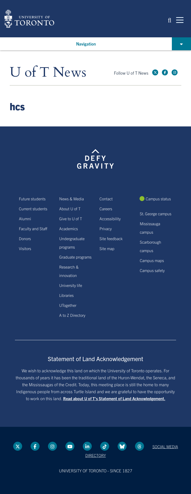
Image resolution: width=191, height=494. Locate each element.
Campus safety (152, 270)
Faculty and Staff (33, 228)
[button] (169, 20)
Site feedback (111, 238)
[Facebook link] (165, 72)
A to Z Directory (72, 315)
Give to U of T (70, 218)
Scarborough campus (150, 246)
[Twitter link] (155, 72)
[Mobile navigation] (180, 19)
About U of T (70, 208)
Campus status (158, 198)
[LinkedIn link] (87, 446)
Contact (106, 198)
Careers (105, 208)
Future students (32, 198)
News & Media (71, 198)
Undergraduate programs (72, 242)
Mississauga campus (150, 227)
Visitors (25, 248)
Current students (33, 208)
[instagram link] (175, 72)
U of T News (48, 72)
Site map (106, 248)
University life (70, 285)
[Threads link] (139, 446)
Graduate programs (75, 256)
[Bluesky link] (122, 446)
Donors (25, 238)
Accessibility (110, 218)
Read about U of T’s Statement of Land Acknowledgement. (114, 398)
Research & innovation (69, 271)
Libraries (66, 295)
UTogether (67, 305)
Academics (68, 228)
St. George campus (155, 213)
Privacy (105, 228)
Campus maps (152, 260)
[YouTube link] (69, 446)
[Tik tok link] (104, 446)
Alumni (25, 218)
